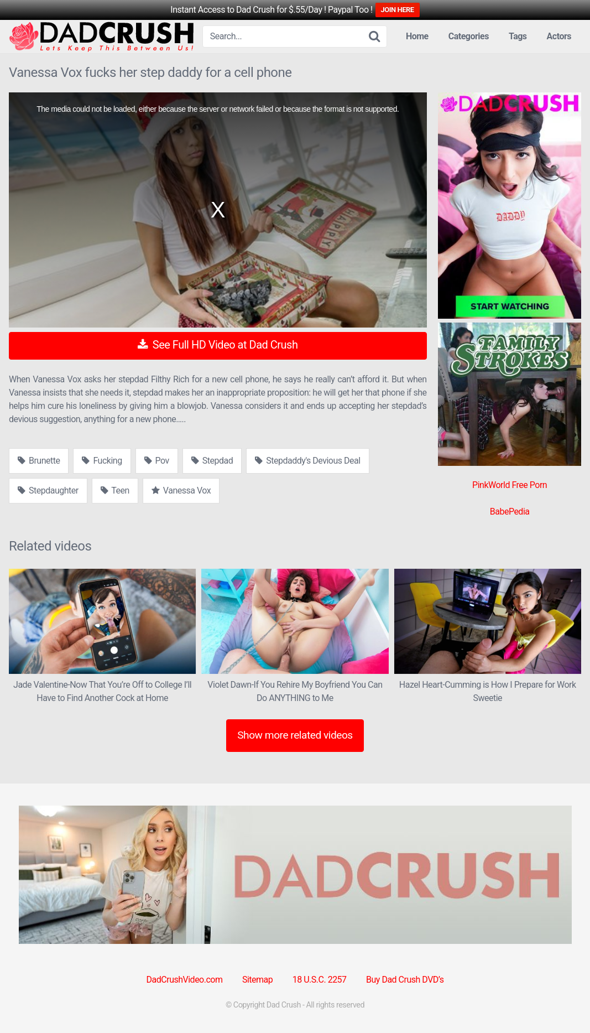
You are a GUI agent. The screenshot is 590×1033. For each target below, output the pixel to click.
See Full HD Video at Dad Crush (217, 344)
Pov (156, 460)
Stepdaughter (48, 490)
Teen (115, 490)
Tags (518, 36)
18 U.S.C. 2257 (320, 979)
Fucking (102, 460)
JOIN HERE (397, 10)
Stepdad (212, 460)
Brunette (39, 460)
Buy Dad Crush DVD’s (404, 979)
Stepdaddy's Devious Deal (307, 460)
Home (417, 36)
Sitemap (257, 979)
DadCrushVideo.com (185, 979)
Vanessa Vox (181, 490)
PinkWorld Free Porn (509, 485)
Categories (468, 36)
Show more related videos (295, 735)
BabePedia (510, 511)
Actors (559, 36)
